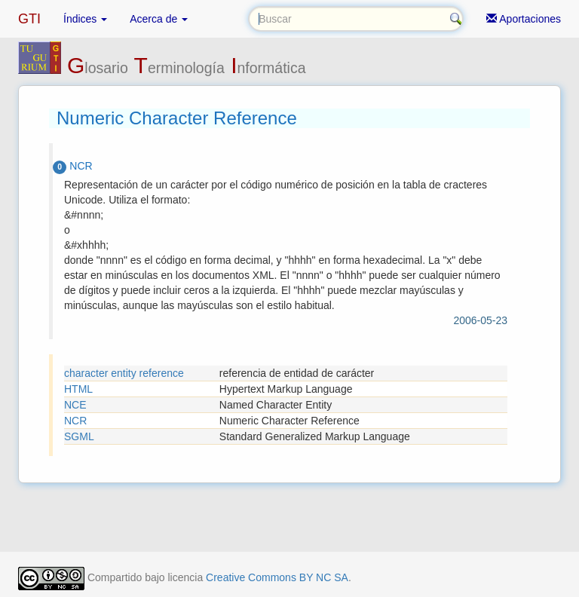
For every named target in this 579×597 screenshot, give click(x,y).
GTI (29, 18)
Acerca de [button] (159, 19)
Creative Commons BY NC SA (277, 577)
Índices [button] (85, 19)
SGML (79, 436)
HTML (78, 389)
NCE (75, 405)
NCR (75, 421)
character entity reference (124, 373)
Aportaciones (523, 19)
